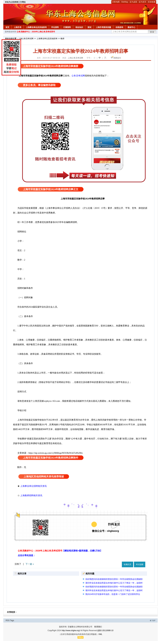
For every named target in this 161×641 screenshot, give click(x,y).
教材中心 (131, 27)
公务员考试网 (78, 76)
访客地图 (116, 2)
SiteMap (124, 2)
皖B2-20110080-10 (105, 630)
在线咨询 (119, 27)
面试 (89, 27)
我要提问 (117, 58)
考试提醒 (139, 564)
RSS (8, 620)
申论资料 (55, 27)
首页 (7, 27)
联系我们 (98, 627)
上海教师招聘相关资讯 (31, 495)
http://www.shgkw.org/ (71, 630)
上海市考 (17, 27)
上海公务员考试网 (25, 38)
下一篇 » (29, 564)
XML (100, 634)
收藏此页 (127, 564)
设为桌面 (133, 2)
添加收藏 (151, 2)
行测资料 (67, 27)
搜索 (152, 32)
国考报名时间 (10, 32)
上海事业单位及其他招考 (36, 27)
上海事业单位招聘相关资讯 (33, 486)
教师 (62, 38)
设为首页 (142, 2)
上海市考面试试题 (103, 27)
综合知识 (79, 27)
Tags (12, 620)
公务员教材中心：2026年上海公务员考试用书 (36, 32)
